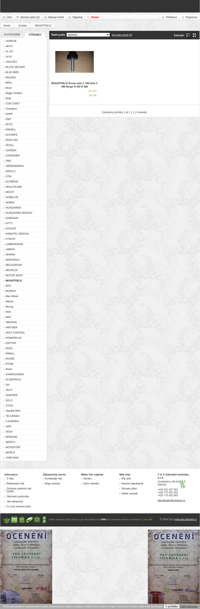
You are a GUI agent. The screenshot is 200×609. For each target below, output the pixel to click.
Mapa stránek (52, 483)
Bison (9, 87)
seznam (188, 35)
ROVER (10, 358)
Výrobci (35, 34)
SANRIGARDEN (15, 374)
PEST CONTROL (15, 332)
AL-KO (9, 51)
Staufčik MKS (13, 410)
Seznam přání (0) (30, 17)
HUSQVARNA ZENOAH (19, 212)
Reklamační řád (15, 483)
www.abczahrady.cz (186, 519)
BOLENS (11, 77)
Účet (9, 17)
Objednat (77, 17)
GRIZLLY (11, 171)
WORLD (10, 452)
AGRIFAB (11, 41)
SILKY (9, 390)
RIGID (9, 348)
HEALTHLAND (14, 186)
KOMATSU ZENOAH (17, 233)
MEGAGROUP (14, 265)
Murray (9, 306)
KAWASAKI (12, 218)
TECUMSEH (13, 416)
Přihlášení (171, 17)
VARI (8, 426)
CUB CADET (13, 103)
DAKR (9, 114)
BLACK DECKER (15, 67)
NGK (8, 311)
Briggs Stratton (14, 93)
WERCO (10, 442)
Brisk (8, 98)
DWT (8, 119)
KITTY (9, 223)
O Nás (10, 478)
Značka (23, 25)
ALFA (9, 56)
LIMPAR (10, 249)
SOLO (9, 400)
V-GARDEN (12, 421)
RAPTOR (11, 343)
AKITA (9, 46)
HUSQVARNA (13, 207)
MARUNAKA (13, 259)
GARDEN (11, 150)
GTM (8, 176)
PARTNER (11, 327)
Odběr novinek (129, 493)
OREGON (11, 322)
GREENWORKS (15, 166)
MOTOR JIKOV (14, 275)
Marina (9, 301)
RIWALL (10, 353)
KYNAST (11, 239)
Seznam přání (129, 488)
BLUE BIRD (12, 72)
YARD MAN (12, 457)
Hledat (95, 17)
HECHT (10, 192)
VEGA (9, 431)
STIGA (9, 405)
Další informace (189, 606)
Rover (9, 369)
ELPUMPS (11, 134)
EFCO (9, 124)
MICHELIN (11, 270)
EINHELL (11, 129)
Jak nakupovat (15, 501)
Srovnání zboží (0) (122, 35)
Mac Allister (12, 296)
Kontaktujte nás (53, 478)
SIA (8, 384)
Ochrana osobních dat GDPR (19, 490)
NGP (8, 317)
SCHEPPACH (13, 379)
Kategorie (12, 34)
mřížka (194, 35)
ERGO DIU (12, 140)
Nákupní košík (56, 17)
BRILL (9, 82)
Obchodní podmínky (18, 496)
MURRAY (11, 291)
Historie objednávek (132, 483)
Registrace (192, 17)
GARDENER (13, 155)
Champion (11, 108)
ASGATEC (11, 61)
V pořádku (171, 606)
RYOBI (9, 364)
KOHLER (11, 228)
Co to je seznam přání (19, 506)
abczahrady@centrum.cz (171, 500)
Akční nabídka (91, 483)
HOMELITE (12, 197)
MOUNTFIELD (43, 25)
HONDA (10, 202)
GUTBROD (12, 181)
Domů (7, 25)
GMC (8, 160)
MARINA (10, 254)
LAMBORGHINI (14, 244)
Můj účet (126, 478)
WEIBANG (11, 436)
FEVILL (10, 145)
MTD (8, 285)
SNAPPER (11, 395)
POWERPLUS (14, 337)
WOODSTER (13, 447)
